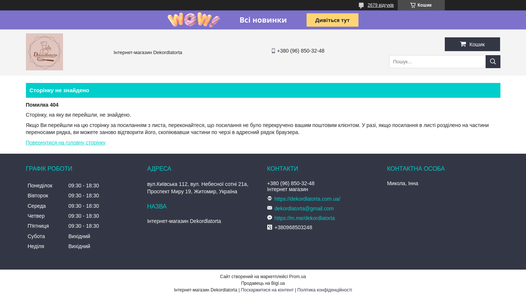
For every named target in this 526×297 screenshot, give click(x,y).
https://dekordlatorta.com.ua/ (307, 199)
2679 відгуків (381, 5)
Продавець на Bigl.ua (263, 283)
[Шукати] (493, 61)
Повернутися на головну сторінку (66, 143)
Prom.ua (297, 276)
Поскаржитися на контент (267, 290)
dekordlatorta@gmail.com (304, 208)
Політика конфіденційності (324, 290)
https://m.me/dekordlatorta (305, 218)
